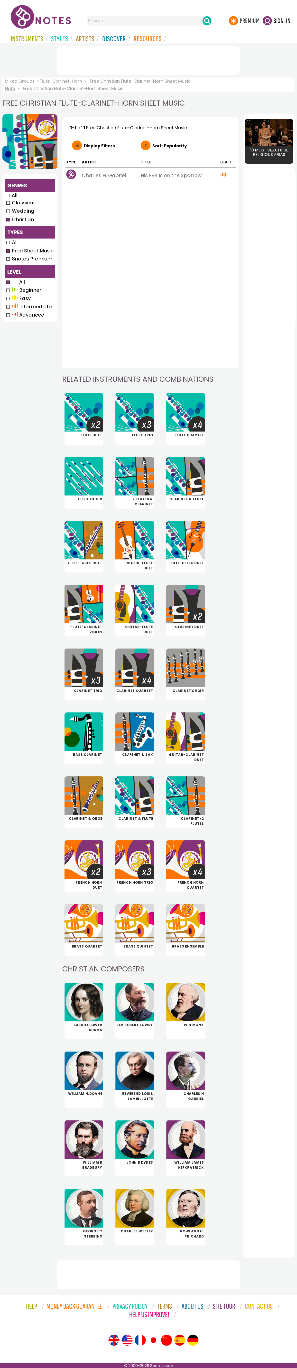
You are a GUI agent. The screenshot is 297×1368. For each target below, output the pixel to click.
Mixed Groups (20, 81)
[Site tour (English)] (114, 1340)
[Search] (207, 20)
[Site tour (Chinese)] (166, 1340)
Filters (99, 146)
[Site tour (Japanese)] (153, 1340)
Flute (10, 88)
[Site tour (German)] (193, 1340)
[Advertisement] (148, 59)
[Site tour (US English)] (127, 1340)
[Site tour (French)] (140, 1340)
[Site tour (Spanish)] (180, 1340)
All (14, 195)
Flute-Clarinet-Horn (61, 81)
